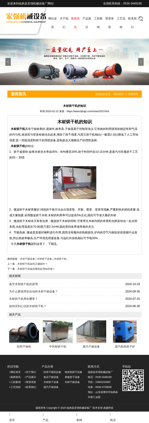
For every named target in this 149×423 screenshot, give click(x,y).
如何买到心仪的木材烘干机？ (27, 306)
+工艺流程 (15, 387)
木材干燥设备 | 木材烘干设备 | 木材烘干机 (43, 258)
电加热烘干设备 (73, 372)
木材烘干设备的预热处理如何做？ (36, 268)
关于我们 (64, 23)
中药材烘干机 (57, 346)
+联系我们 (30, 387)
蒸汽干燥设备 (91, 346)
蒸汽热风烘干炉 (125, 346)
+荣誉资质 (30, 382)
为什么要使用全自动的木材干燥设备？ (33, 291)
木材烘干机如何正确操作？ (32, 263)
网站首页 (52, 23)
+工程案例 (15, 382)
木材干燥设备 (72, 382)
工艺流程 (121, 23)
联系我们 (132, 23)
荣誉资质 (109, 23)
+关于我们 (30, 372)
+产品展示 (30, 377)
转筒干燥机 (24, 346)
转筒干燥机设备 (52, 372)
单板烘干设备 (72, 377)
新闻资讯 (75, 23)
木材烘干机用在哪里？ (23, 298)
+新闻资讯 (15, 377)
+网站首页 (15, 372)
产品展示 (86, 23)
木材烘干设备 (51, 382)
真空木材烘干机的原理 (23, 284)
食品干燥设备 (51, 377)
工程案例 (98, 23)
